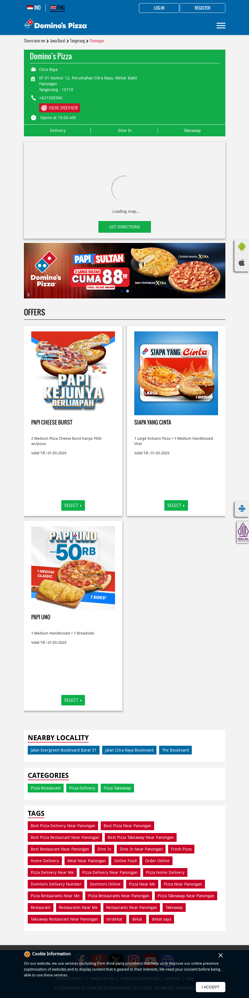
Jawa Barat (57, 41)
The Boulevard (175, 750)
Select (71, 505)
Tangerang (77, 41)
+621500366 (50, 97)
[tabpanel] (124, 271)
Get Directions (124, 227)
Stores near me (34, 41)
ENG (57, 7)
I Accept (211, 987)
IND (34, 7)
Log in (159, 8)
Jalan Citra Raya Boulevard (129, 750)
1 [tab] (121, 291)
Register (202, 8)
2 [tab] (127, 291)
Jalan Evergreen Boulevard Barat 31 (64, 750)
